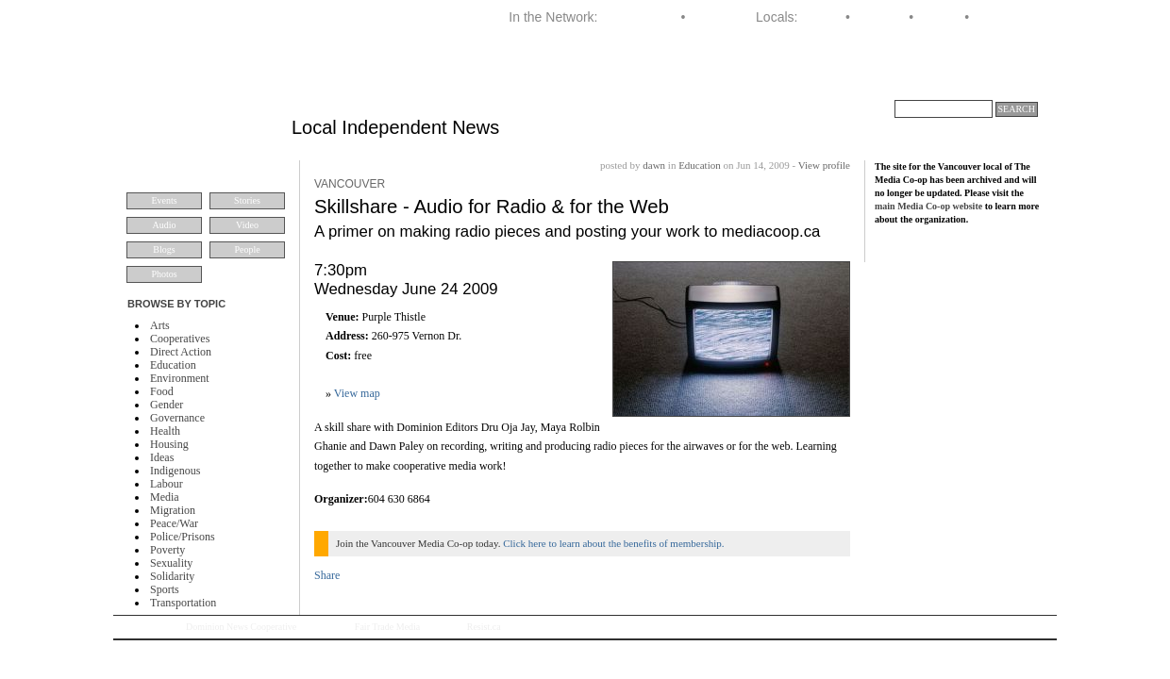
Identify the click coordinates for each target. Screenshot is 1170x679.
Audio (164, 225)
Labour (166, 483)
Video (247, 225)
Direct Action (180, 351)
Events (163, 200)
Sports (164, 589)
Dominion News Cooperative (241, 626)
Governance (177, 417)
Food (162, 391)
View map (357, 393)
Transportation (183, 602)
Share (327, 575)
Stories (247, 200)
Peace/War (174, 523)
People (246, 249)
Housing (169, 444)
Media (164, 497)
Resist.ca (484, 626)
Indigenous (175, 470)
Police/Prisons (182, 536)
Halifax (821, 17)
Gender (166, 404)
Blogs (164, 249)
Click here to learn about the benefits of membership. (613, 543)
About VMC (997, 79)
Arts (160, 325)
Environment (179, 378)
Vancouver (1004, 17)
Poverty (167, 549)
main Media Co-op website (928, 206)
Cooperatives (179, 338)
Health (165, 431)
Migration (172, 510)
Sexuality (171, 563)
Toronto (939, 17)
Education (173, 365)
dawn (654, 165)
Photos (163, 274)
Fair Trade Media (387, 626)
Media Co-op (639, 17)
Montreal (879, 17)
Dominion (716, 17)
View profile (824, 165)
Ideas (162, 457)
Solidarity (172, 576)
